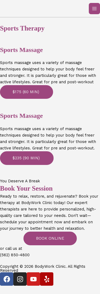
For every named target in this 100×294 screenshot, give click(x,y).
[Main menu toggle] (94, 8)
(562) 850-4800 (15, 254)
